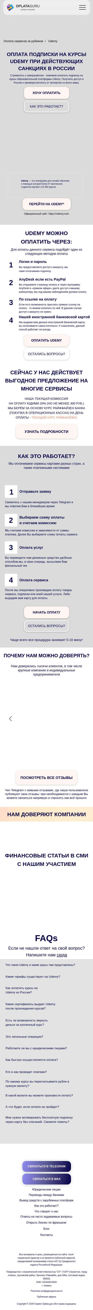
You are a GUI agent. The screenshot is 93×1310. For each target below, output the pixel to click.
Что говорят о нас (46, 1211)
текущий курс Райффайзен (54, 417)
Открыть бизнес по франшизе (46, 1222)
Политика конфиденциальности (46, 1291)
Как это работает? (46, 1205)
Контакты (46, 1234)
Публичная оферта (46, 1297)
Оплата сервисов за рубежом (23, 41)
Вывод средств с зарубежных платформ (46, 1200)
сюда (62, 954)
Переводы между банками (46, 1194)
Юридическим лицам (46, 1189)
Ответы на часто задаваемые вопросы (46, 1216)
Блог (46, 1228)
